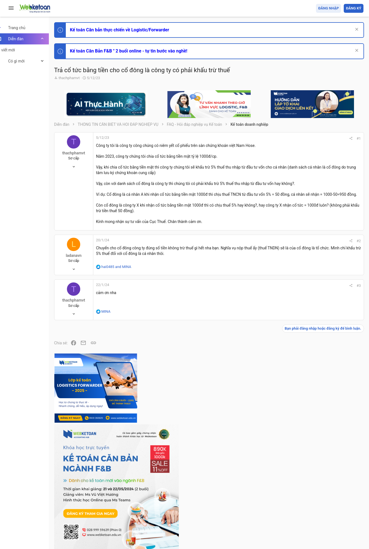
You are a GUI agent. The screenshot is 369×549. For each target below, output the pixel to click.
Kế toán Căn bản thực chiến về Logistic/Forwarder (129, 29)
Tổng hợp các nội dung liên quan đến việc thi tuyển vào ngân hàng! (332, 378)
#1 (283, 138)
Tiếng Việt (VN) (98, 513)
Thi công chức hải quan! (329, 316)
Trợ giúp (321, 513)
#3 (283, 297)
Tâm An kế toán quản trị (320, 459)
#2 (283, 252)
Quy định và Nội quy (270, 513)
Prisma (71, 513)
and (126, 277)
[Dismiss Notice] (355, 30)
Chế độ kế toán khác (325, 399)
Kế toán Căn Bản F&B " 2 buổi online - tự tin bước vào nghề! (138, 51)
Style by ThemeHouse (83, 537)
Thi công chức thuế (324, 430)
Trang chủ (339, 513)
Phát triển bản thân (324, 306)
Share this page (329, 490)
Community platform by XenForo (112, 527)
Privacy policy (301, 513)
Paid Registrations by (109, 532)
